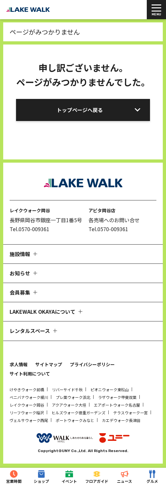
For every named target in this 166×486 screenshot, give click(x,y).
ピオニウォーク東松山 (109, 389)
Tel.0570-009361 (29, 229)
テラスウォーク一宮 (130, 412)
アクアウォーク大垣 (69, 405)
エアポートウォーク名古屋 (117, 405)
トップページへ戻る (80, 110)
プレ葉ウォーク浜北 (73, 397)
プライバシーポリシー (92, 364)
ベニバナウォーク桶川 (29, 397)
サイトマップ (48, 364)
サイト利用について (30, 373)
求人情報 (19, 364)
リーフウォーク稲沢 (27, 412)
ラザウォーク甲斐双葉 (117, 397)
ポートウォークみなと (75, 420)
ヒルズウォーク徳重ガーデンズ (78, 412)
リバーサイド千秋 (67, 389)
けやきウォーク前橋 (27, 389)
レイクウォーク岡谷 (27, 405)
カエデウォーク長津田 (121, 420)
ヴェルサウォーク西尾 (29, 420)
